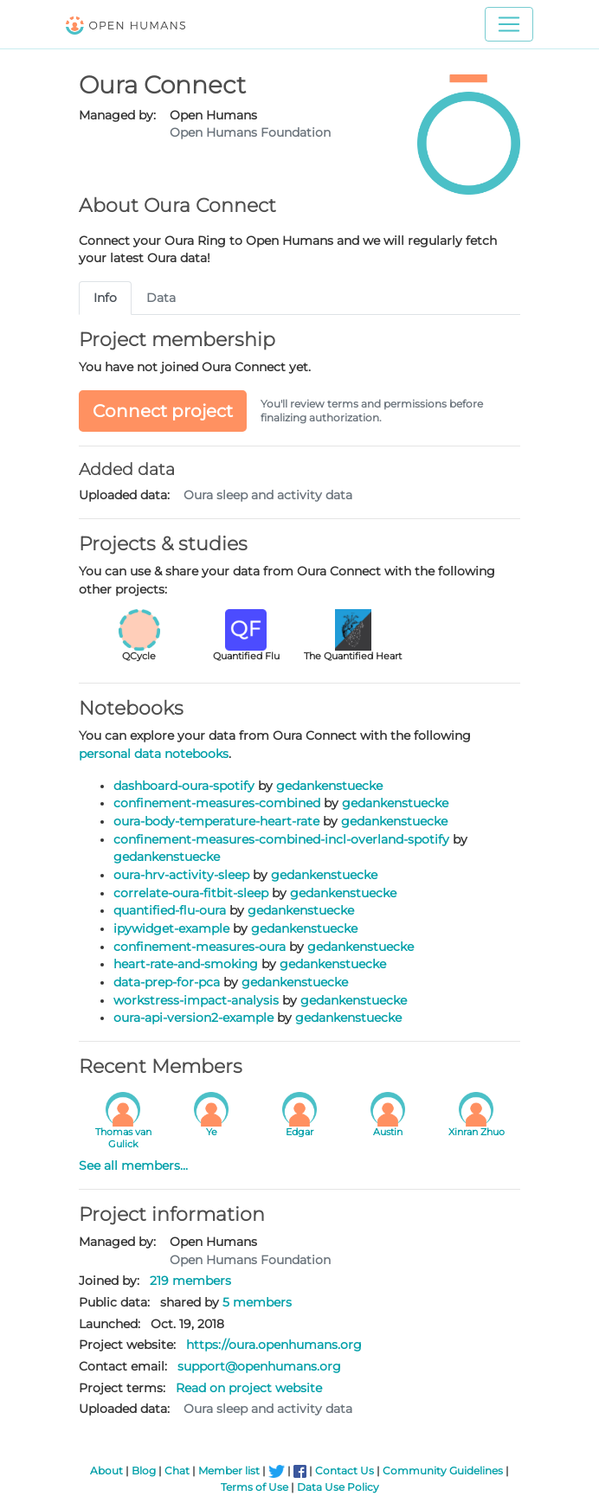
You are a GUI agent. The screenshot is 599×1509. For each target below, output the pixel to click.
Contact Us (344, 1470)
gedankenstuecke (329, 786)
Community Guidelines (443, 1470)
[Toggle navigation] (509, 24)
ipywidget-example (171, 928)
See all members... (133, 1165)
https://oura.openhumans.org (274, 1345)
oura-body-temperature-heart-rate (216, 821)
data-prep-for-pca (166, 982)
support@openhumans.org (259, 1366)
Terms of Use (254, 1486)
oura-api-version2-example (193, 1017)
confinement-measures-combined (216, 803)
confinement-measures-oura (199, 947)
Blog (144, 1470)
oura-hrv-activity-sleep (181, 875)
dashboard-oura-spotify (183, 786)
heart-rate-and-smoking (185, 964)
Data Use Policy (338, 1486)
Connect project (163, 411)
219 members (190, 1280)
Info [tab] (105, 298)
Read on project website (249, 1388)
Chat (177, 1470)
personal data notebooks (154, 754)
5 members (257, 1302)
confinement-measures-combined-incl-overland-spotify (281, 839)
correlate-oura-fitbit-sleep (190, 893)
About (106, 1470)
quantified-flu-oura (169, 910)
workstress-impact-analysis (196, 1000)
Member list (229, 1470)
